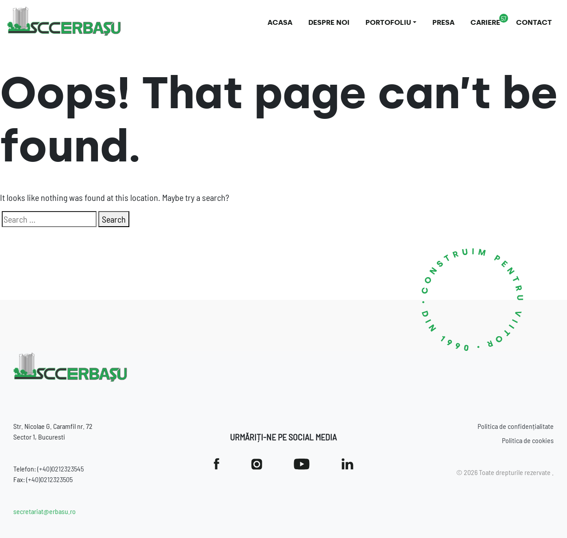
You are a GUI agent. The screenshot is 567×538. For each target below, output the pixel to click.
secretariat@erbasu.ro (44, 511)
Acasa (280, 22)
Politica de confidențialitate (516, 426)
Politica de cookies (528, 440)
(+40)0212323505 (49, 479)
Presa (443, 22)
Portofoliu (388, 22)
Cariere (485, 22)
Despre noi (329, 22)
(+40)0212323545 (60, 468)
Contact (534, 22)
